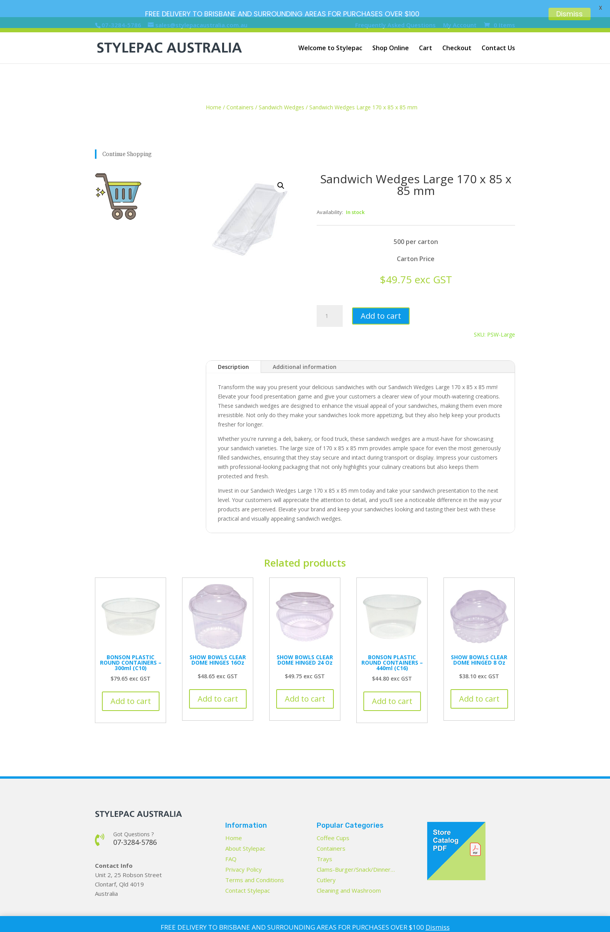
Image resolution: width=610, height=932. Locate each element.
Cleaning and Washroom (349, 873)
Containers (240, 90)
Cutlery (326, 862)
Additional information (305, 349)
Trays (324, 841)
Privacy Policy (243, 852)
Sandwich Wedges (281, 90)
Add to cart (381, 298)
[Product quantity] (330, 299)
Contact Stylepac (247, 873)
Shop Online (390, 31)
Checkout (457, 31)
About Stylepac (245, 831)
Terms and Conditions (254, 862)
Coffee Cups (333, 820)
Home (213, 90)
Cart (425, 31)
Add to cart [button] (130, 683)
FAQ (231, 841)
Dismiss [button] (438, 927)
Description (233, 349)
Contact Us (498, 31)
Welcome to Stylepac (330, 31)
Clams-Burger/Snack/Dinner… (356, 852)
